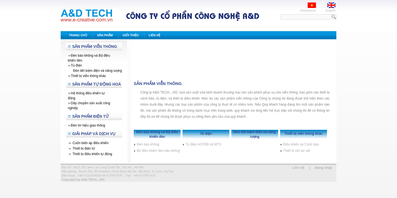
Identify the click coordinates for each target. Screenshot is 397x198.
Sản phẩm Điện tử (90, 116)
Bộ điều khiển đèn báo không (157, 151)
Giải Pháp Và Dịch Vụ (93, 133)
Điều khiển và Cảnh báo (299, 144)
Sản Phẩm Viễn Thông (94, 46)
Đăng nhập (323, 168)
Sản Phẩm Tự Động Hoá (96, 84)
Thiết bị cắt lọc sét (295, 151)
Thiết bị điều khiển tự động (92, 154)
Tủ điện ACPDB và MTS (202, 144)
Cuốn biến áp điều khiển (91, 143)
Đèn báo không (146, 144)
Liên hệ (298, 168)
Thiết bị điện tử (84, 148)
